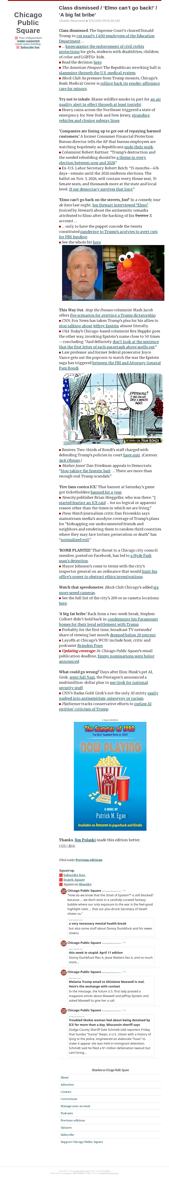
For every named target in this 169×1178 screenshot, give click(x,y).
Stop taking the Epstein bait (86, 471)
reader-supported (28, 41)
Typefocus (67, 1173)
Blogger (108, 1171)
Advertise (67, 1084)
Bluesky (85, 884)
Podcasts (67, 1113)
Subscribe (67, 1134)
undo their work (138, 147)
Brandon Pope (90, 645)
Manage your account (75, 1106)
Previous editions (89, 860)
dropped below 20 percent (133, 635)
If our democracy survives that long (101, 189)
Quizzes (66, 1127)
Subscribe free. (74, 875)
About (65, 1077)
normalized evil (75, 540)
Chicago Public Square (28, 22)
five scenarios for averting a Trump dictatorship (112, 315)
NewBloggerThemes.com (109, 1173)
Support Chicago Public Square (82, 1142)
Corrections (69, 1099)
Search (73, 880)
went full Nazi (82, 677)
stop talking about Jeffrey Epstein (89, 326)
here (97, 62)
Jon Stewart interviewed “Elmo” (120, 205)
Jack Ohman (69, 460)
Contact (66, 1091)
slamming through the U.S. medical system (97, 73)
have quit (131, 455)
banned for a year (106, 492)
